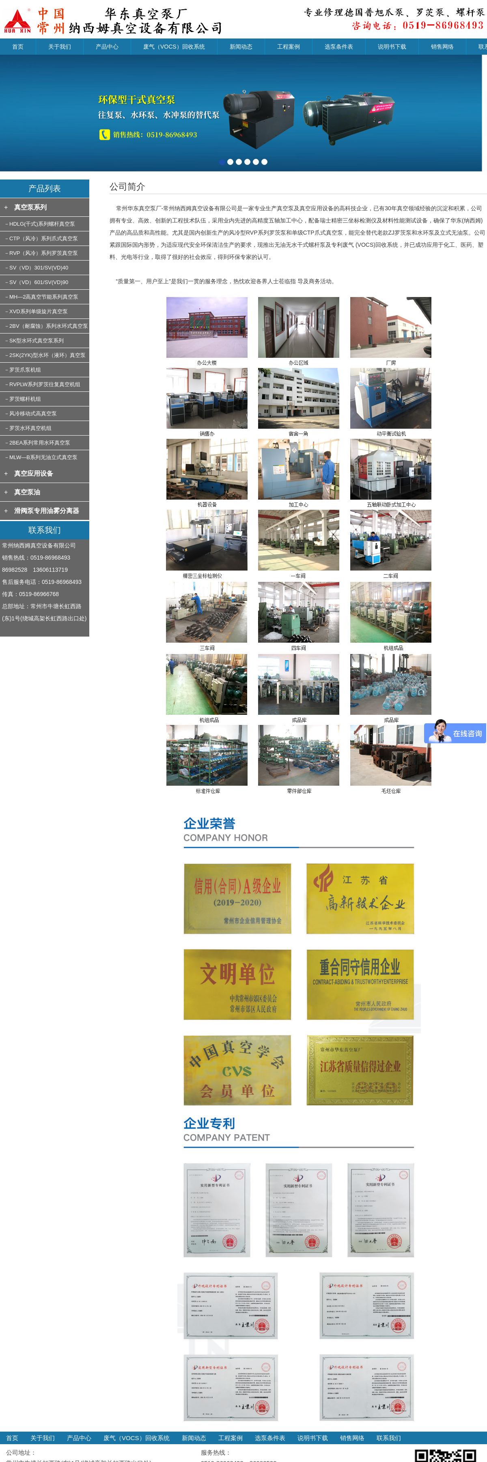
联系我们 (389, 1437)
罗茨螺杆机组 (25, 399)
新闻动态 (241, 46)
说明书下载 (392, 46)
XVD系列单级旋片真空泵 (38, 311)
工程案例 (288, 46)
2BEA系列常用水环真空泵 (39, 443)
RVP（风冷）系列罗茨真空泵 (43, 253)
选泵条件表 (339, 46)
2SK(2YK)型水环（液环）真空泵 (47, 355)
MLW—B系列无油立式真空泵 (43, 457)
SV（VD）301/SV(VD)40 (38, 268)
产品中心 (107, 46)
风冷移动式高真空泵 (33, 413)
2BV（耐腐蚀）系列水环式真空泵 (48, 326)
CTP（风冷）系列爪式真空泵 (43, 238)
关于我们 (59, 46)
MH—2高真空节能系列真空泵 (43, 297)
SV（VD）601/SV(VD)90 (38, 282)
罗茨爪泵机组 (25, 370)
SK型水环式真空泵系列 (36, 341)
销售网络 (442, 46)
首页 (18, 46)
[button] (36, 113)
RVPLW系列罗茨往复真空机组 (44, 384)
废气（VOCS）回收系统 (174, 46)
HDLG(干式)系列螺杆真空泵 (42, 224)
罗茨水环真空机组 (30, 428)
